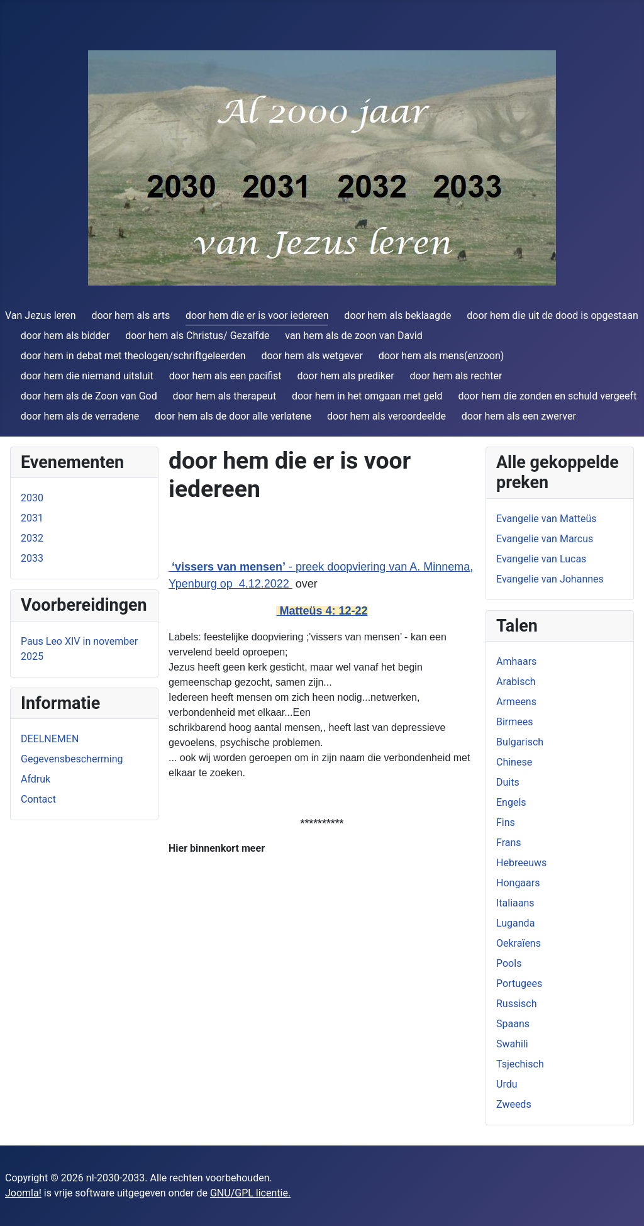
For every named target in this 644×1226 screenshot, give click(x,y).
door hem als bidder (65, 336)
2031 (32, 518)
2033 (32, 558)
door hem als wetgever (311, 356)
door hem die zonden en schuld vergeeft (547, 396)
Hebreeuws (521, 863)
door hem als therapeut (225, 396)
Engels (511, 802)
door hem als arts (130, 315)
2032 (32, 538)
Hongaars (518, 883)
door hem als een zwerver (519, 416)
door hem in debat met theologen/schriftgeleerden (133, 356)
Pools (508, 963)
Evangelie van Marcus (544, 539)
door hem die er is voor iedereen (257, 315)
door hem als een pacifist (225, 376)
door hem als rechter (456, 376)
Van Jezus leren (40, 315)
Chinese (514, 762)
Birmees (514, 722)
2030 (32, 498)
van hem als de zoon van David (354, 336)
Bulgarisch (519, 742)
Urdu (507, 1084)
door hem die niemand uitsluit (87, 376)
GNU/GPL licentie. (250, 1193)
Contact (38, 799)
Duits (507, 782)
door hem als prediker (345, 376)
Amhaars (516, 661)
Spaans (513, 1024)
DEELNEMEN (50, 739)
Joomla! (23, 1193)
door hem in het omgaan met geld (367, 396)
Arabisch (516, 682)
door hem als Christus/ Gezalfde (197, 336)
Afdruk (35, 779)
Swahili (512, 1044)
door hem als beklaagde (397, 315)
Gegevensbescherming (72, 759)
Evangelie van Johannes (550, 579)
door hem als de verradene (80, 416)
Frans (508, 843)
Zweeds (513, 1104)
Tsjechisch (520, 1064)
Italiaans (515, 903)
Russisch (516, 1004)
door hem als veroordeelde (386, 416)
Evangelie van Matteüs (546, 519)
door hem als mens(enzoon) (441, 356)
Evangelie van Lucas (541, 559)
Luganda (515, 923)
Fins (505, 822)
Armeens (516, 702)
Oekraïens (518, 943)
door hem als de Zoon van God (89, 396)
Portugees (519, 983)
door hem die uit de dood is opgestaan (552, 315)
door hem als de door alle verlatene (233, 416)
